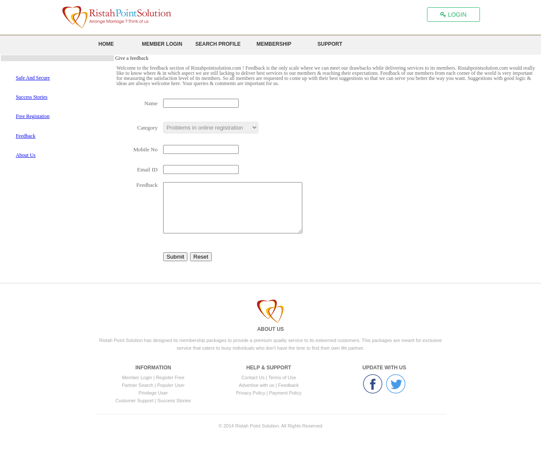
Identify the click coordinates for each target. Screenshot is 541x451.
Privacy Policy (250, 392)
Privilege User (153, 392)
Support (329, 44)
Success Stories (31, 97)
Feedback (25, 136)
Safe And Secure (33, 78)
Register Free (170, 377)
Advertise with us (257, 385)
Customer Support (135, 400)
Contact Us (252, 377)
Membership (274, 44)
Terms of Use (282, 377)
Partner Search (138, 385)
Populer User (170, 385)
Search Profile (217, 44)
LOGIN (453, 14)
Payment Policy (285, 392)
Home (106, 44)
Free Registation (33, 116)
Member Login (162, 44)
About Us (25, 155)
